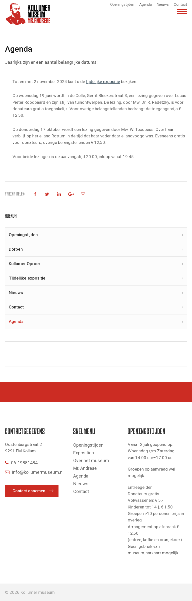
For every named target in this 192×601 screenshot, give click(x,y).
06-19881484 (21, 462)
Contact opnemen (28, 491)
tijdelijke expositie (103, 81)
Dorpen (16, 249)
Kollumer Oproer (24, 263)
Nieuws (163, 4)
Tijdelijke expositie (27, 278)
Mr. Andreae (85, 468)
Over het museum (91, 460)
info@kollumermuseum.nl (34, 472)
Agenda (145, 4)
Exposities (83, 452)
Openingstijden (122, 4)
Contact (180, 4)
